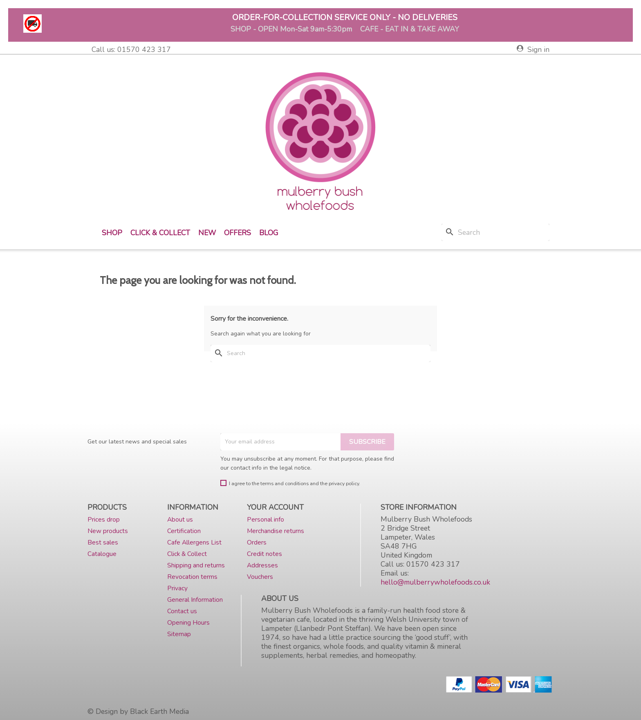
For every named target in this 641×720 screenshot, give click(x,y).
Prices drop (103, 519)
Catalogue (102, 553)
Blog (268, 233)
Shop (112, 233)
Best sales (102, 542)
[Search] (495, 232)
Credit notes (264, 553)
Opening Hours (188, 622)
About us (180, 519)
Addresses (262, 565)
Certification (184, 530)
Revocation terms (192, 576)
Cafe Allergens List (194, 542)
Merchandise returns (275, 530)
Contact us (182, 611)
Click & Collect (160, 233)
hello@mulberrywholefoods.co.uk (435, 582)
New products (107, 530)
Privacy (177, 588)
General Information (195, 599)
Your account (275, 507)
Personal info (265, 519)
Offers (237, 233)
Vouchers (260, 576)
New (207, 233)
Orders (257, 542)
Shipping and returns (196, 565)
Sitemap (179, 634)
